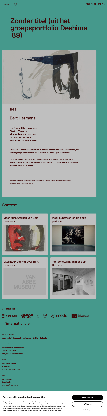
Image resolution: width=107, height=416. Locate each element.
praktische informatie (11, 369)
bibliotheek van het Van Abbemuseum (25, 162)
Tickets (6, 4)
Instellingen (87, 410)
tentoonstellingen (9, 363)
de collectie (6, 382)
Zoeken (91, 4)
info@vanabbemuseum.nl (12, 354)
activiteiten (6, 366)
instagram (27, 338)
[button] (49, 77)
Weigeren (87, 404)
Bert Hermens (23, 118)
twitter (36, 338)
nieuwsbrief (7, 338)
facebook (17, 338)
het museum (7, 379)
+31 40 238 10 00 (9, 351)
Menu (101, 4)
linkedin (43, 338)
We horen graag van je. (25, 183)
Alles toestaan (87, 397)
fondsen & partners (10, 385)
